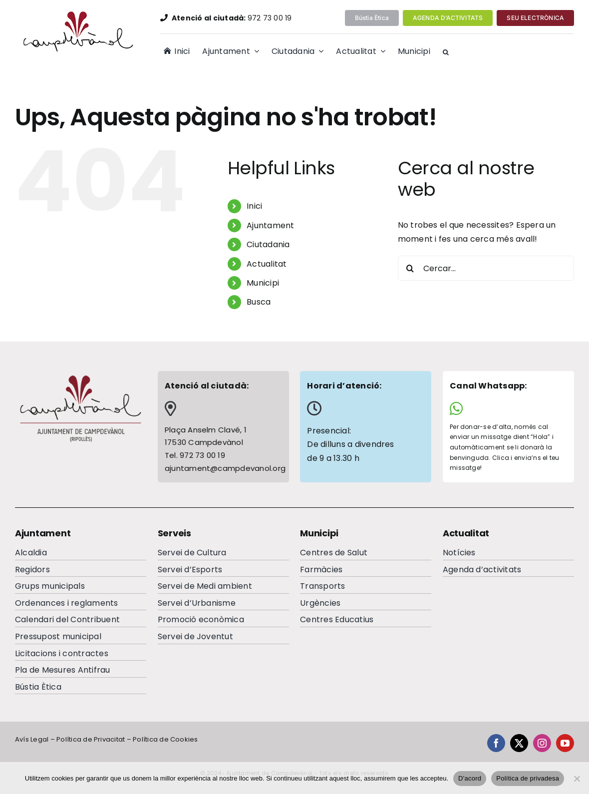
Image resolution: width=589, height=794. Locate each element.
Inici (254, 206)
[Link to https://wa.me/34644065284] (505, 408)
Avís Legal (31, 739)
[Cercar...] (486, 268)
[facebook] (496, 743)
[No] (577, 779)
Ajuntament (270, 225)
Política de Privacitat (90, 739)
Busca (259, 302)
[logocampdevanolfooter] (80, 377)
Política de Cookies (165, 739)
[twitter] (519, 743)
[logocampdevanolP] (76, 13)
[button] (446, 52)
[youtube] (565, 743)
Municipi (263, 283)
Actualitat (267, 264)
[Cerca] (410, 268)
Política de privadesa (527, 778)
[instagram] (542, 743)
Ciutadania (268, 244)
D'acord (469, 778)
